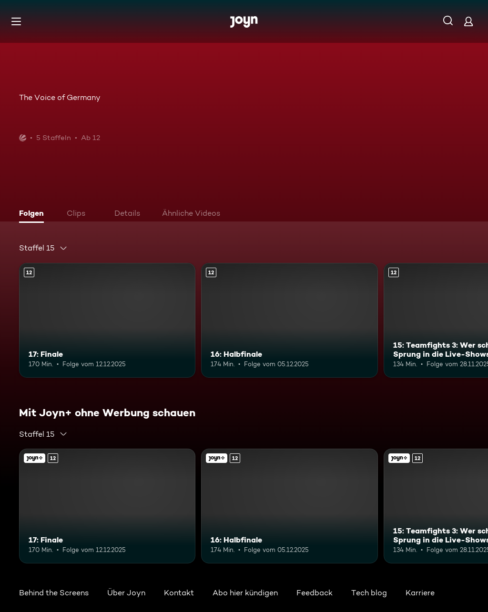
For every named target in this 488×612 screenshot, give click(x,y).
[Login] (468, 21)
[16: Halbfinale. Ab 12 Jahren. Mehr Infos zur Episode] (289, 320)
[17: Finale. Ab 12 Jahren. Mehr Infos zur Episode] (107, 320)
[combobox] (43, 248)
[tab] (34, 214)
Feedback (314, 592)
